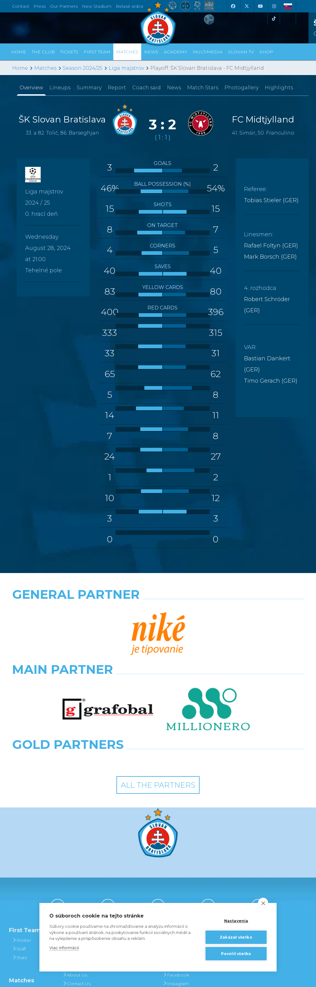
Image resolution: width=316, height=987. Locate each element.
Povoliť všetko (236, 953)
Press (40, 6)
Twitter (172, 897)
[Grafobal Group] (196, 665)
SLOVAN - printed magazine (182, 867)
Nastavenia (236, 920)
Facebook (176, 880)
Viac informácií (64, 947)
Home (20, 68)
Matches (45, 68)
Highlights (279, 88)
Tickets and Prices (126, 849)
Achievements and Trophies (80, 858)
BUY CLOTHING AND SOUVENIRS (232, 849)
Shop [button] (266, 52)
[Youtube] (260, 6)
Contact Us (76, 888)
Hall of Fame (78, 871)
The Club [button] (43, 52)
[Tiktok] (274, 18)
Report (117, 88)
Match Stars (202, 88)
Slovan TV (241, 52)
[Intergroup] (121, 665)
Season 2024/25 (82, 68)
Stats (19, 862)
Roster (21, 845)
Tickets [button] (69, 52)
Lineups (59, 88)
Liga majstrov (126, 68)
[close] (263, 903)
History (72, 845)
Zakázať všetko (236, 937)
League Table (29, 912)
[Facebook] (233, 6)
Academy (175, 52)
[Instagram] (274, 6)
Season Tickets (130, 862)
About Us (74, 880)
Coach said (146, 88)
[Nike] (157, 610)
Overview (31, 88)
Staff (19, 853)
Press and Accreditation (76, 901)
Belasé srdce (129, 6)
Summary (89, 88)
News (151, 52)
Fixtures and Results (27, 899)
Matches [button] (127, 52)
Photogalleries (181, 853)
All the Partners (158, 689)
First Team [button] (97, 52)
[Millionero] (208, 637)
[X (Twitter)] (246, 6)
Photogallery (241, 88)
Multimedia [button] (208, 52)
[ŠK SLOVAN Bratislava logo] (158, 23)
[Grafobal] (107, 637)
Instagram (176, 888)
